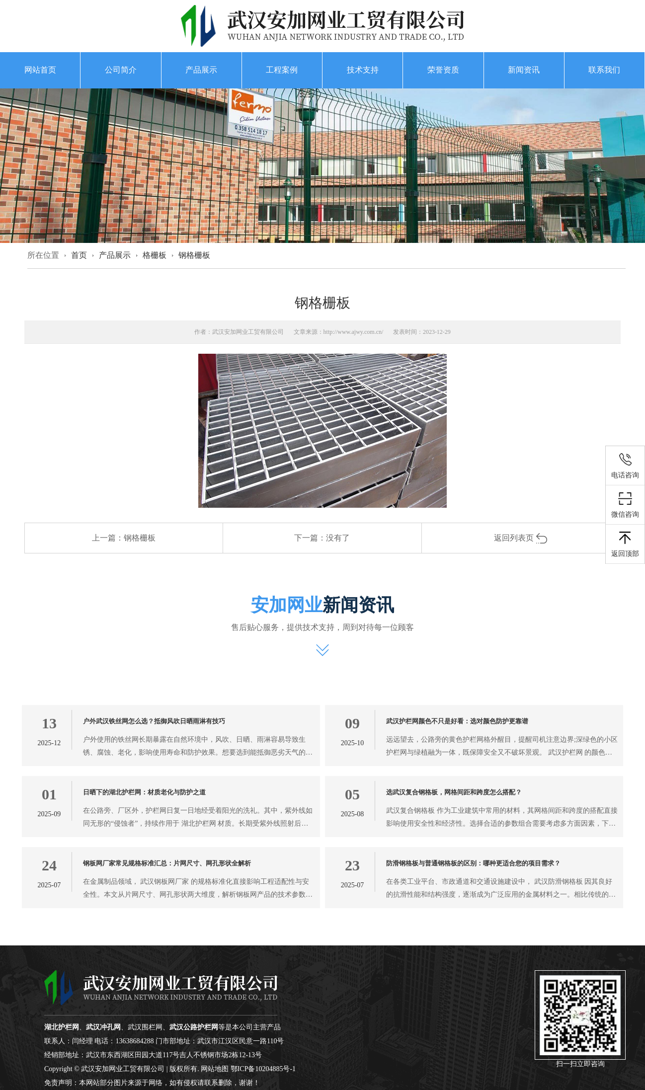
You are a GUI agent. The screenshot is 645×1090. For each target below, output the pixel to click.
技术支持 (363, 70)
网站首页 (40, 70)
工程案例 (282, 70)
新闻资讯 (524, 70)
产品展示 (201, 70)
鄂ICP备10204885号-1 (263, 1069)
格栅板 (154, 255)
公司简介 (121, 70)
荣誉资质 (443, 70)
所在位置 (43, 255)
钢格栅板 (194, 255)
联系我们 (604, 70)
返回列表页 (521, 538)
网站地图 (215, 1069)
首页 (79, 255)
